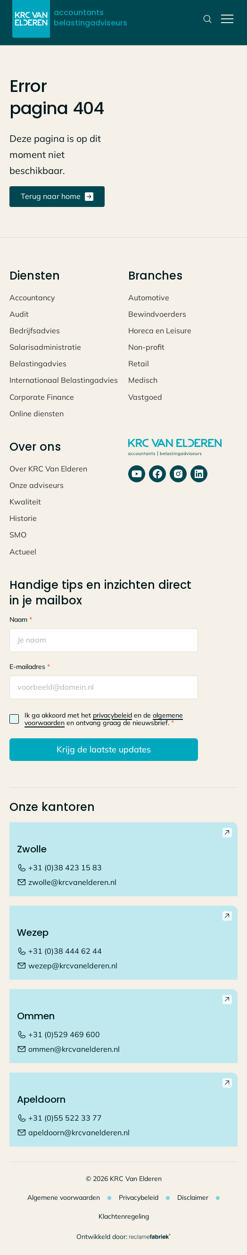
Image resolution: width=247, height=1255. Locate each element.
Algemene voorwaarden (63, 1197)
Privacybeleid (138, 1197)
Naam (20, 619)
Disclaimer (192, 1197)
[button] (225, 19)
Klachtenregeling (124, 1216)
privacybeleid (112, 715)
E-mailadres (29, 666)
